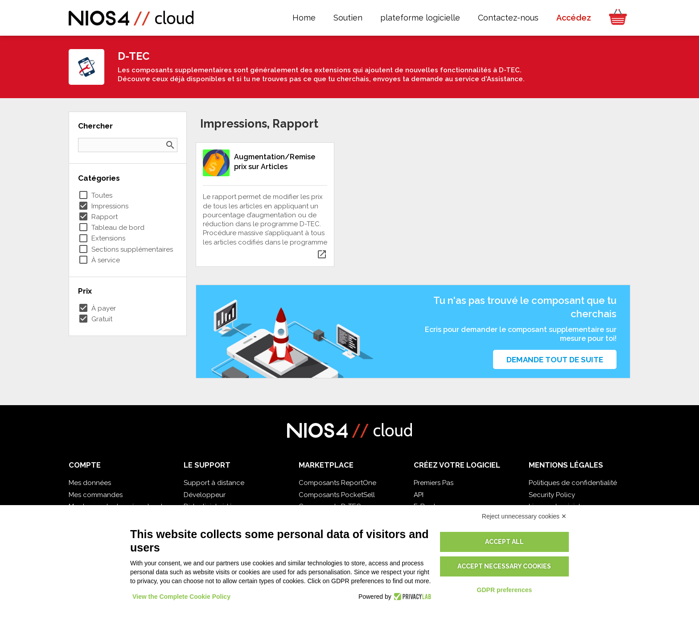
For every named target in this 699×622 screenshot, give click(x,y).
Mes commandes (96, 495)
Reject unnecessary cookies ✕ (524, 516)
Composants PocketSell (337, 495)
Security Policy (552, 495)
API (419, 495)
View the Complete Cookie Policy (181, 596)
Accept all (504, 541)
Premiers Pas (433, 483)
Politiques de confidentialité (573, 483)
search (170, 145)
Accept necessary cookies (504, 566)
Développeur (205, 495)
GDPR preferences (504, 589)
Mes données (90, 483)
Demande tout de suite (554, 359)
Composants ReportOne (337, 483)
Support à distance (214, 483)
